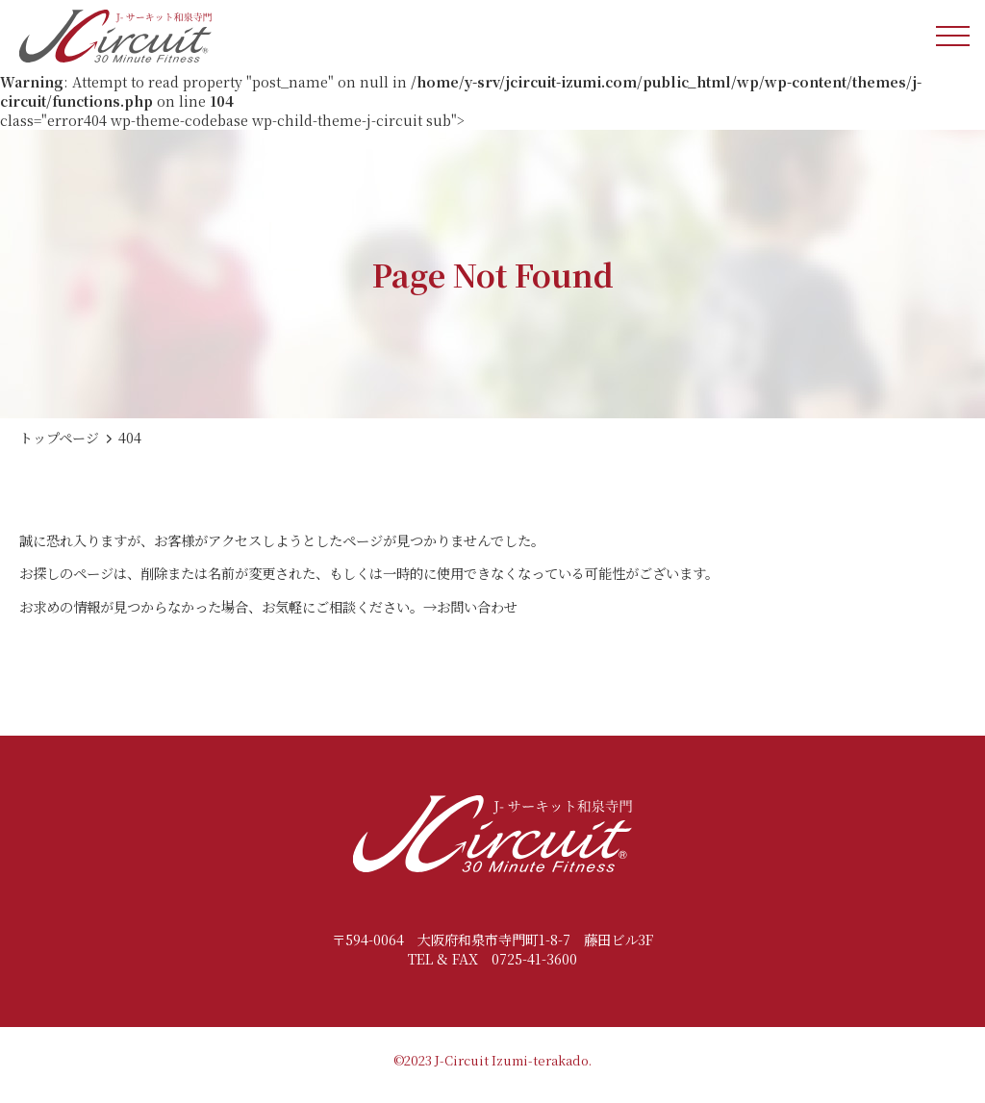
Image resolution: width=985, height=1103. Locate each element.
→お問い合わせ (470, 606)
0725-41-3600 (534, 958)
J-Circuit (462, 1060)
